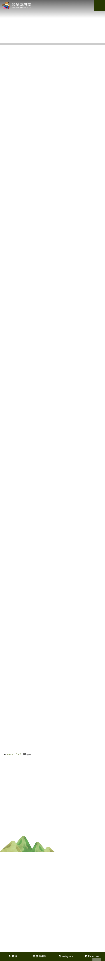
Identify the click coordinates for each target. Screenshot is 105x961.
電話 (13, 956)
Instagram (66, 956)
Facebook (92, 956)
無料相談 (39, 956)
